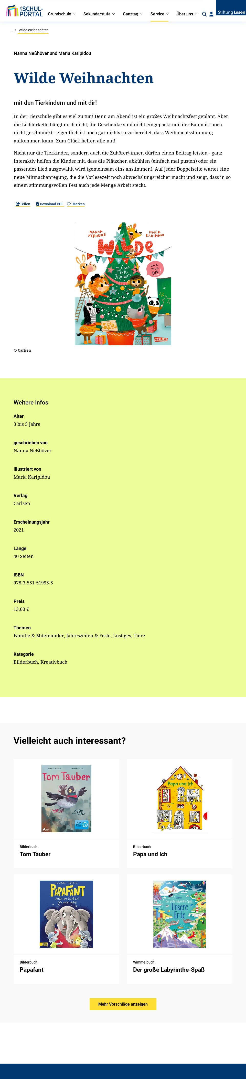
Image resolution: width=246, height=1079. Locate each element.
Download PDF (50, 204)
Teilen (23, 204)
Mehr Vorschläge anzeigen (123, 1004)
